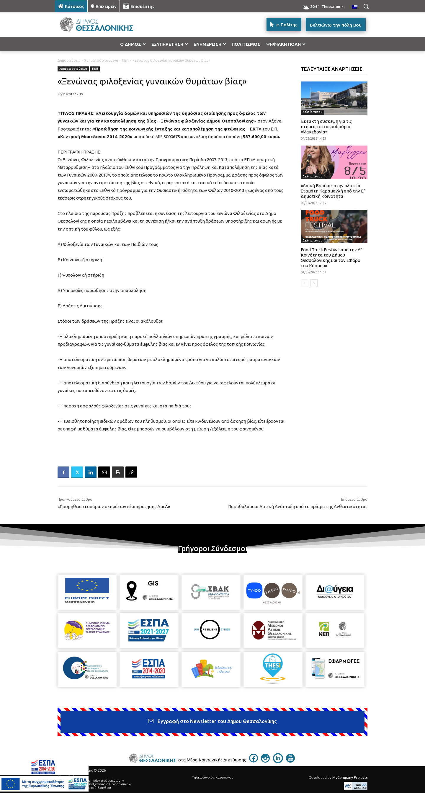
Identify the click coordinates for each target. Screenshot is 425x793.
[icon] (253, 760)
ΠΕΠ (125, 60)
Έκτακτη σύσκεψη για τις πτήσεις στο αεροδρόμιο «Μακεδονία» (326, 126)
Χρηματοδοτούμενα (101, 60)
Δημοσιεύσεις (69, 60)
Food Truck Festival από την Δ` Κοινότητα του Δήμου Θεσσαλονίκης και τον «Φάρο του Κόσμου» (331, 257)
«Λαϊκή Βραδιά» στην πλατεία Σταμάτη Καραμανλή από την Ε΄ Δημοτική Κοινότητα (333, 191)
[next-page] (314, 283)
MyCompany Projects (349, 777)
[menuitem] (355, 7)
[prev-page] (304, 283)
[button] (366, 6)
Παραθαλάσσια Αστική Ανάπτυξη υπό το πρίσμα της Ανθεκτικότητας (297, 506)
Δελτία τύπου (312, 112)
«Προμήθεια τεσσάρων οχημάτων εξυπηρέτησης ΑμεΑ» (114, 506)
